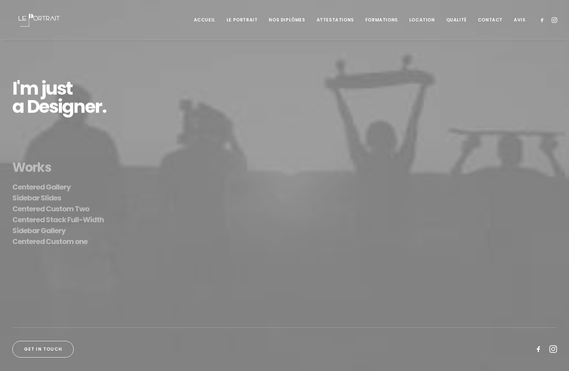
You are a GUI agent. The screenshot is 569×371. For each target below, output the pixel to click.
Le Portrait (242, 20)
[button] (543, 20)
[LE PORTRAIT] (38, 20)
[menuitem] (204, 20)
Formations (381, 20)
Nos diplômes (287, 20)
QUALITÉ (456, 20)
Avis (519, 20)
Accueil (204, 20)
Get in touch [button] (43, 349)
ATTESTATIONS (335, 20)
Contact (490, 20)
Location (422, 20)
